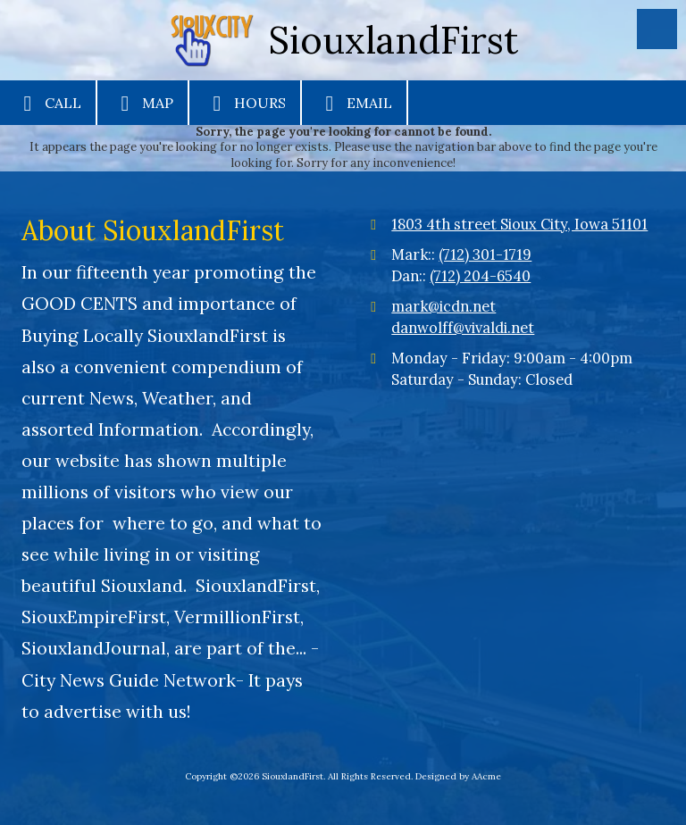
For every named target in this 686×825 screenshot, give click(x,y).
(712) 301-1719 (485, 254)
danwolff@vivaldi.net (462, 328)
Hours (245, 103)
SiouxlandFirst (393, 39)
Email (354, 103)
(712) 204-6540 (480, 276)
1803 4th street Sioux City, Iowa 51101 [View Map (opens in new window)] (519, 224)
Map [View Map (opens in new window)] (142, 103)
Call (47, 103)
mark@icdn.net (443, 306)
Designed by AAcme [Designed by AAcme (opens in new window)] (458, 776)
